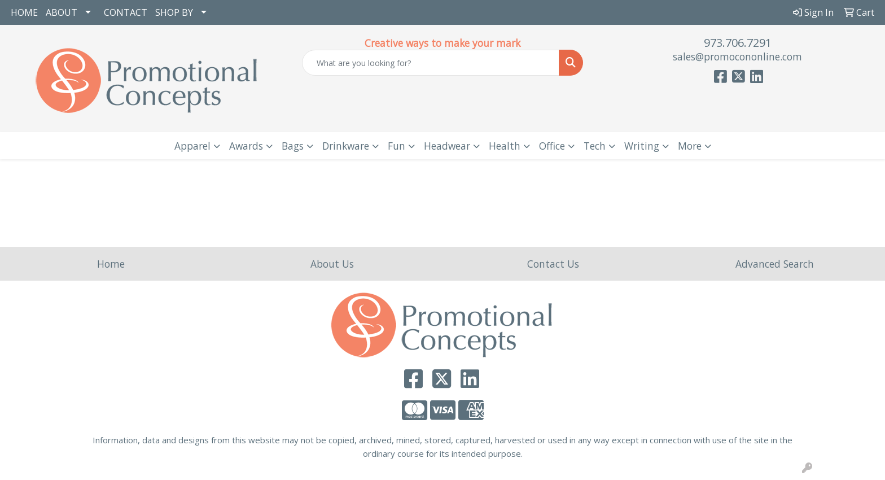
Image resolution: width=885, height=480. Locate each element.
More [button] (690, 145)
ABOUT (61, 12)
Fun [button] (396, 145)
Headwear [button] (447, 145)
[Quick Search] (431, 63)
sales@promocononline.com (737, 56)
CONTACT (125, 12)
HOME (24, 12)
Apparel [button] (192, 145)
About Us (332, 263)
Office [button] (552, 145)
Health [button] (504, 145)
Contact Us (553, 263)
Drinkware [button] (345, 145)
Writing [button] (641, 145)
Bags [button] (293, 145)
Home (111, 263)
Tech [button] (595, 145)
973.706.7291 (738, 42)
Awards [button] (246, 145)
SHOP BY (174, 12)
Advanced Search (774, 263)
